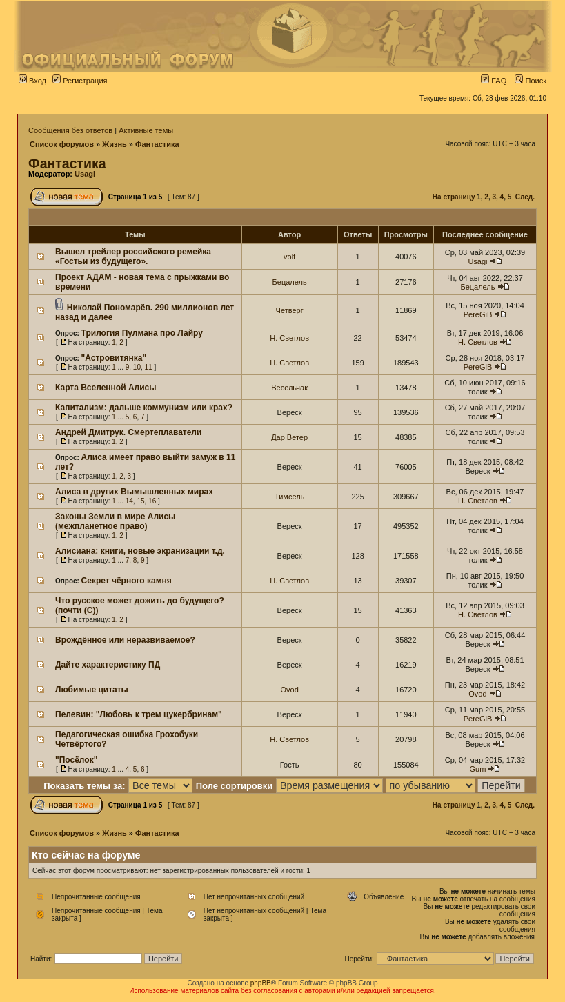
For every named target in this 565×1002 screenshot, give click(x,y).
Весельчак (289, 387)
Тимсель (289, 496)
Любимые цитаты (91, 689)
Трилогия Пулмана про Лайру (142, 333)
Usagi (85, 174)
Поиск (530, 81)
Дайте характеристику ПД (107, 665)
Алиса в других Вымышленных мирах (134, 492)
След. (525, 197)
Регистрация (79, 81)
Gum (478, 769)
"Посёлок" (76, 760)
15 (140, 501)
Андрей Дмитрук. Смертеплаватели (128, 432)
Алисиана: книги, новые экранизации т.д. (140, 551)
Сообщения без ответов (70, 130)
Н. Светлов (289, 338)
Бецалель (289, 282)
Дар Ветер (289, 437)
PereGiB (478, 314)
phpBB (260, 983)
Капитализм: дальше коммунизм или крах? (143, 407)
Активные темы (146, 130)
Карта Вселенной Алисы (105, 387)
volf (289, 256)
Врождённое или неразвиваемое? (125, 640)
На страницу (454, 197)
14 (129, 501)
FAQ (493, 81)
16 (152, 501)
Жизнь (114, 144)
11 (148, 367)
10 (137, 367)
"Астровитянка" (114, 358)
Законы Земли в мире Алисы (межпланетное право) (115, 521)
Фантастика (157, 144)
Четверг (290, 310)
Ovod (289, 689)
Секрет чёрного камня (126, 580)
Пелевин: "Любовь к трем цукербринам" (138, 714)
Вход (32, 81)
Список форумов (62, 144)
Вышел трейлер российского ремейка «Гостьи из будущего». (133, 256)
